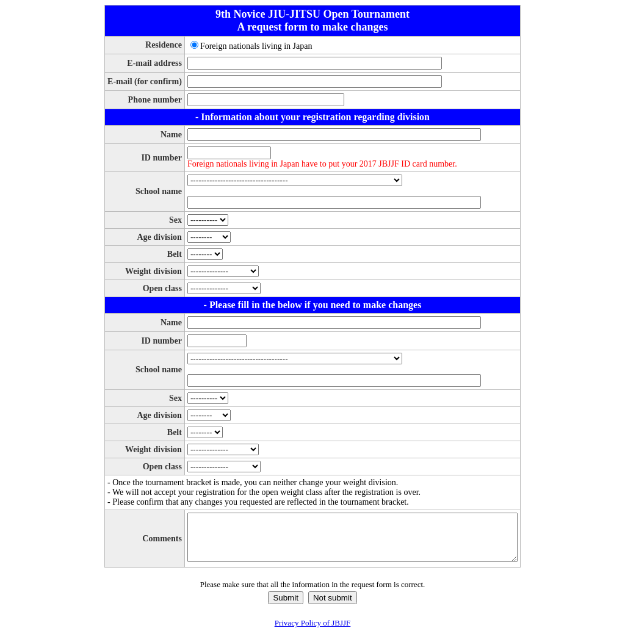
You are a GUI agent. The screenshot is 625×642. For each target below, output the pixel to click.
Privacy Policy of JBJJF (313, 632)
